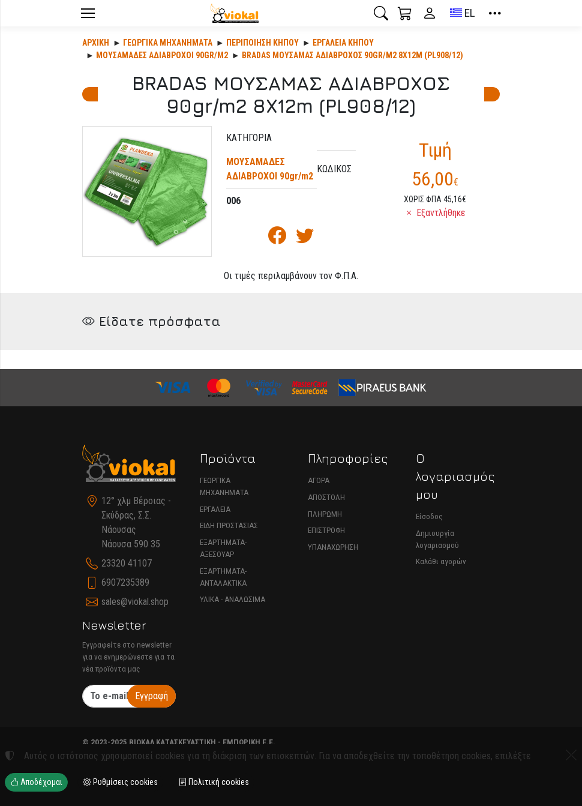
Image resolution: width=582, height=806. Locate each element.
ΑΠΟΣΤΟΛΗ (326, 497)
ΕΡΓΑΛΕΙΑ (215, 509)
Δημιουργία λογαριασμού (437, 539)
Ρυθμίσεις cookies (120, 782)
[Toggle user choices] (429, 13)
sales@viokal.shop (135, 601)
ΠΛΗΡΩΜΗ (325, 514)
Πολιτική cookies (213, 782)
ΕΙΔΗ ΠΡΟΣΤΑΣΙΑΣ (229, 525)
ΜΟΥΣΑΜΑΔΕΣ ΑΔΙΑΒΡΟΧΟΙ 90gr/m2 (162, 55)
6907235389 (125, 582)
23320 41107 (126, 563)
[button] (381, 13)
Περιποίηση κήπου (262, 42)
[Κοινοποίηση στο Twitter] (305, 238)
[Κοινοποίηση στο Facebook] (277, 238)
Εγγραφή (151, 696)
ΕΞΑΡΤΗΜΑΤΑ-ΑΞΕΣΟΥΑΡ (223, 548)
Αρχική (95, 42)
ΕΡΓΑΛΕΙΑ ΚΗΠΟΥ (343, 42)
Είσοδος (429, 516)
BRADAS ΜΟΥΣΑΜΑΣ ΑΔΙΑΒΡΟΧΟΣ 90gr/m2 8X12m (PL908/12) (352, 55)
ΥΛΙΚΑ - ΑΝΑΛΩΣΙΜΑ (232, 599)
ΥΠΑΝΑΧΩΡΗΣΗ (333, 547)
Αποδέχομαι (36, 782)
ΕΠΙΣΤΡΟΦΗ (326, 530)
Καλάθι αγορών (441, 561)
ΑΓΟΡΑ (318, 480)
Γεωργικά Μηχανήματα (167, 42)
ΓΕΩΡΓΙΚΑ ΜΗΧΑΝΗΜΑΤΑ (224, 486)
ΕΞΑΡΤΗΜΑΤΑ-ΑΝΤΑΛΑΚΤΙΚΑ (223, 577)
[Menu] (87, 13)
